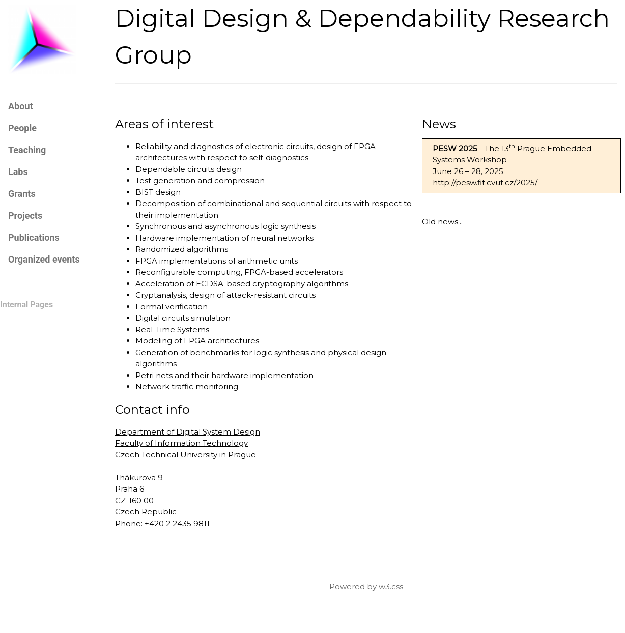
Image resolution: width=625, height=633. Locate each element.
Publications (34, 237)
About (20, 106)
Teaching (27, 150)
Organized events (44, 259)
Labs (18, 171)
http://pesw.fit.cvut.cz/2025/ (485, 182)
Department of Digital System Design (187, 432)
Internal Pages (26, 304)
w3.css (391, 586)
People (22, 128)
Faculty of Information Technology (181, 443)
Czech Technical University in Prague (185, 454)
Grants (22, 193)
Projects (25, 215)
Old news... (442, 221)
